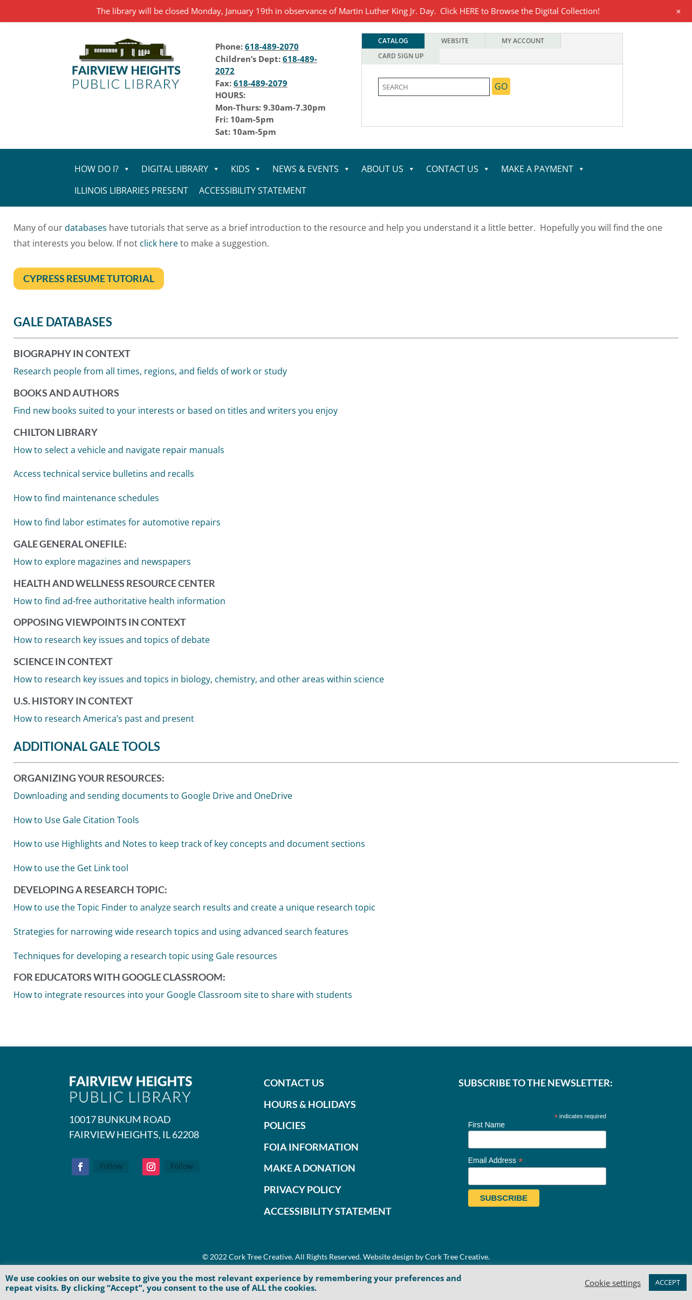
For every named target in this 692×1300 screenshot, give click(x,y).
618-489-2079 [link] (260, 83)
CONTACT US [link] (458, 169)
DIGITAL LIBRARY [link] (180, 169)
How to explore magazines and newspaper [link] (103, 563)
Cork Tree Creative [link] (260, 1256)
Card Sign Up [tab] (400, 55)
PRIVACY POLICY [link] (302, 1189)
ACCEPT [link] (667, 1282)
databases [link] (87, 228)
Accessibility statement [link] (252, 190)
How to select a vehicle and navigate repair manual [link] (120, 455)
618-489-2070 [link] (272, 46)
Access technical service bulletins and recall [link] (105, 478)
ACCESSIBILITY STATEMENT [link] (328, 1211)
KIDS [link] (246, 169)
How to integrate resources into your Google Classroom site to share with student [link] (180, 994)
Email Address (495, 1160)
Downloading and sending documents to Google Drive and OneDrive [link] (152, 794)
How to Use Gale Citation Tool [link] (74, 818)
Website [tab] (455, 40)
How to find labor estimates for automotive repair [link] (118, 525)
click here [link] (159, 243)
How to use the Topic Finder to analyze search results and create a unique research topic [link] (192, 906)
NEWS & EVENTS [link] (311, 169)
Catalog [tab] (393, 40)
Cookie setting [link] (613, 1283)
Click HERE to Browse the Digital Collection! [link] (520, 10)
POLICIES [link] (285, 1125)
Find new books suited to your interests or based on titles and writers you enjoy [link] (177, 417)
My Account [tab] (523, 40)
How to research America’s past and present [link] (103, 718)
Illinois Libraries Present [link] (131, 190)
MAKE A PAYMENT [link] (543, 169)
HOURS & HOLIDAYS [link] (310, 1104)
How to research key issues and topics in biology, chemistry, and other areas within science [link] (198, 679)
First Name (486, 1124)
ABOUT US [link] (388, 169)
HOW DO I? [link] (102, 169)
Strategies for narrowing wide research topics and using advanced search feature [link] (179, 930)
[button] (80, 1166)
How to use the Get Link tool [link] (69, 866)
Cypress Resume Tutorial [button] (88, 278)
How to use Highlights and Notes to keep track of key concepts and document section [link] (188, 842)
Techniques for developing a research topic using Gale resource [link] (143, 954)
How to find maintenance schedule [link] (88, 502)
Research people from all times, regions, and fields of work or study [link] (152, 379)
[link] (126, 91)
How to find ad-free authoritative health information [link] (119, 602)
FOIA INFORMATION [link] (311, 1147)
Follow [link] (111, 1166)
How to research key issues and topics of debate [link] (112, 640)
